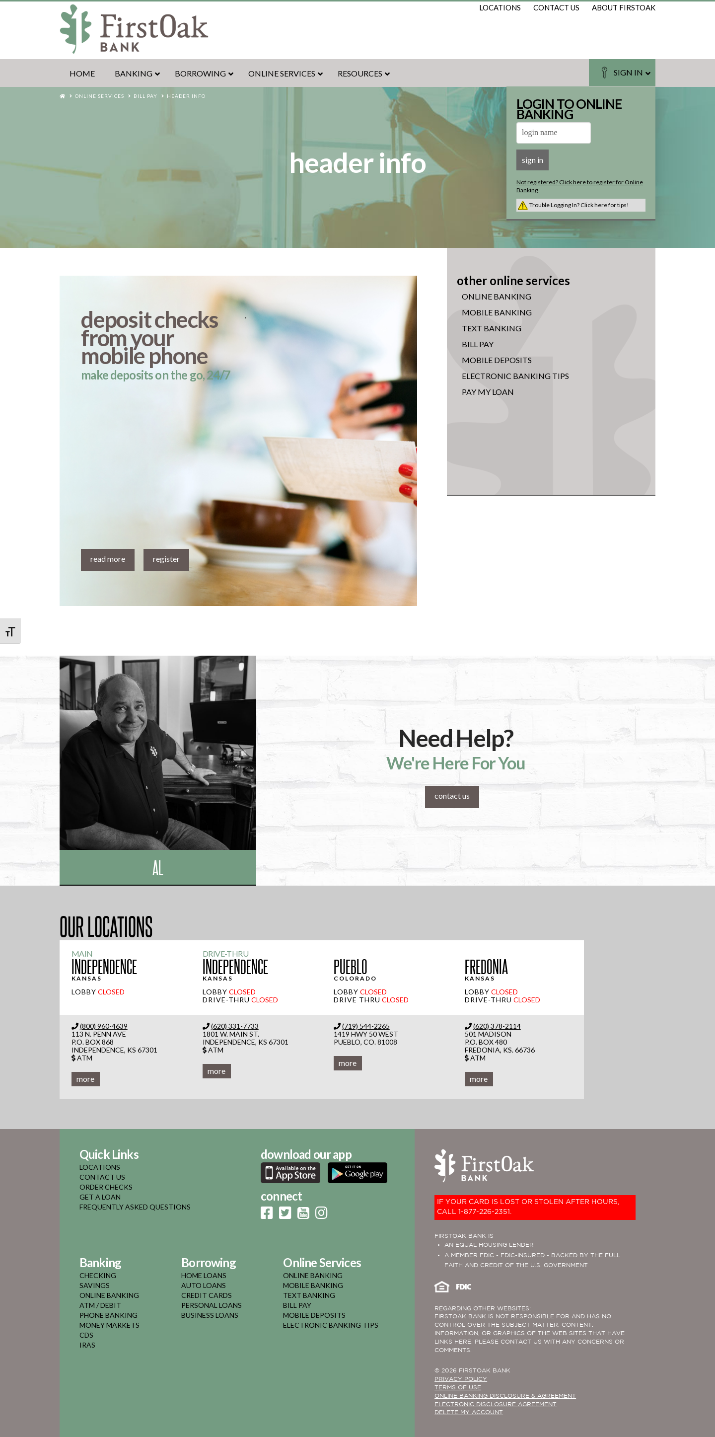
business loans (209, 1315)
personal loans (211, 1305)
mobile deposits (314, 1315)
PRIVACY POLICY (460, 1379)
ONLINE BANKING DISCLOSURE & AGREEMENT (505, 1396)
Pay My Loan (488, 391)
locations (500, 7)
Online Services (99, 96)
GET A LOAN (100, 1197)
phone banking (108, 1315)
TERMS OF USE (457, 1387)
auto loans (203, 1285)
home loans (203, 1275)
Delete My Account (468, 1412)
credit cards (206, 1295)
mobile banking (497, 312)
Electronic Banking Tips (515, 376)
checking (97, 1275)
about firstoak (623, 7)
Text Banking (491, 328)
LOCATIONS (99, 1167)
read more (107, 558)
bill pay (297, 1305)
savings (94, 1285)
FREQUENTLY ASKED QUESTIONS (135, 1207)
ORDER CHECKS (106, 1187)
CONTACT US (102, 1177)
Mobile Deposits (497, 360)
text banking (309, 1295)
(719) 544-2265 (366, 1026)
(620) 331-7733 (235, 1026)
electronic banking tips (330, 1325)
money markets (109, 1325)
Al (157, 867)
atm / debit (100, 1305)
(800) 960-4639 (104, 1026)
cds (86, 1335)
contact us (556, 7)
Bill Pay (145, 96)
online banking (496, 296)
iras (87, 1345)
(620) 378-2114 (497, 1026)
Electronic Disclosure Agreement (495, 1404)
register (166, 558)
